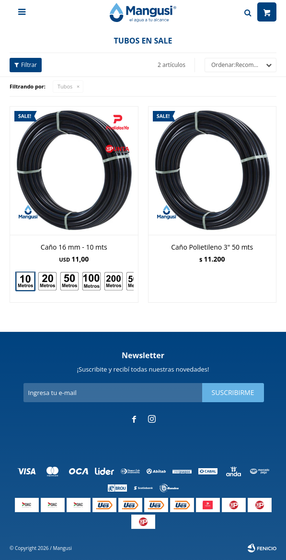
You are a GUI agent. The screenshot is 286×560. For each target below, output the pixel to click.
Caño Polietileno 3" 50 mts (212, 247)
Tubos (64, 86)
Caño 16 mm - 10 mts (74, 247)
